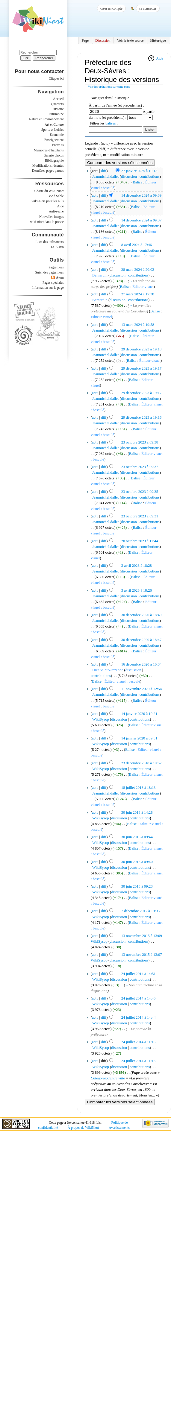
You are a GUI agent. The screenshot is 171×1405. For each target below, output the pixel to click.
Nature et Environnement (46, 119)
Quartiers (57, 104)
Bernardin (100, 275)
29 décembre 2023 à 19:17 (141, 368)
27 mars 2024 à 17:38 (137, 294)
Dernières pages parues (48, 170)
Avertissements (119, 1127)
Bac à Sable (56, 196)
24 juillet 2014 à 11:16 (138, 1042)
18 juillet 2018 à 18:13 (138, 788)
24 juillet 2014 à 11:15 (138, 1061)
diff (103, 171)
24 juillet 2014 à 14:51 (138, 974)
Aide (159, 58)
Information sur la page (48, 287)
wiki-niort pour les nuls (48, 201)
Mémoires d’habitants (49, 150)
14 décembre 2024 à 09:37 (141, 220)
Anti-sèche (56, 211)
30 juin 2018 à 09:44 (137, 837)
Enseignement (54, 140)
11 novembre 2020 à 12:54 (141, 689)
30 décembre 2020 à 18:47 (141, 640)
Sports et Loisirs (52, 129)
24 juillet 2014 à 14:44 (138, 1017)
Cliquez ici (56, 78)
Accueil (58, 99)
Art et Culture (54, 124)
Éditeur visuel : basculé (122, 681)
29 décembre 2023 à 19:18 (141, 349)
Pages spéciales (53, 282)
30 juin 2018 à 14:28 (137, 812)
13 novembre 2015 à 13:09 (141, 936)
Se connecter (147, 8)
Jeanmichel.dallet (105, 176)
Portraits (58, 145)
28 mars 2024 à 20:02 (137, 270)
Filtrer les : (104, 123)
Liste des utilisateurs (50, 242)
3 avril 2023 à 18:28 (136, 565)
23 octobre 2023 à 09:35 (139, 492)
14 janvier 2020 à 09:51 (139, 738)
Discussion (102, 40)
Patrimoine (56, 114)
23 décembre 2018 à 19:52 (141, 763)
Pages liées (56, 267)
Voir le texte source (130, 40)
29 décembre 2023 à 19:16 (141, 417)
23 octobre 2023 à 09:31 (139, 516)
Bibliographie (54, 160)
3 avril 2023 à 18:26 (136, 590)
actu (95, 195)
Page (85, 40)
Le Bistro (57, 247)
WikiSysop (100, 719)
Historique (158, 40)
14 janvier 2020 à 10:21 (139, 714)
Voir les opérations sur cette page (109, 86)
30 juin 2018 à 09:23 (137, 886)
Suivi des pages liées (49, 272)
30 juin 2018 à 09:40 (137, 862)
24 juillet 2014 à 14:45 (138, 998)
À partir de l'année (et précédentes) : (116, 105)
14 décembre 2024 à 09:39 (141, 195)
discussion (129, 176)
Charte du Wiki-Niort (49, 191)
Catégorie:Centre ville (108, 1078)
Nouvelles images (51, 216)
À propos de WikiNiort (83, 1127)
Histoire (58, 109)
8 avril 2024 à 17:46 (136, 245)
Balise (137, 182)
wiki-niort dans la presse (46, 222)
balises (110, 123)
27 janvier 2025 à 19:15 (139, 171)
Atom (60, 277)
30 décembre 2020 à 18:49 (141, 615)
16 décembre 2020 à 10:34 (141, 664)
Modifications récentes (48, 165)
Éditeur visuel (143, 287)
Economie (56, 134)
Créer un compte (111, 8)
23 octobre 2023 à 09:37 (139, 467)
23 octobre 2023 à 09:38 (139, 442)
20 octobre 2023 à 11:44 (139, 541)
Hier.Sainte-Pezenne (107, 670)
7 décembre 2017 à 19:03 (140, 911)
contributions (150, 176)
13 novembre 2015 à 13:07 (141, 955)
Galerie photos (54, 155)
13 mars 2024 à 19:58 (137, 325)
